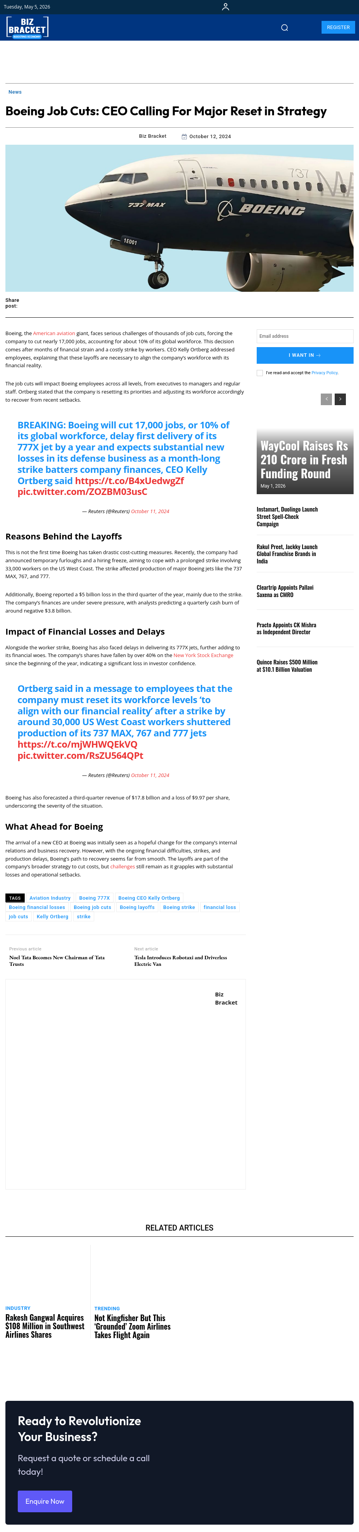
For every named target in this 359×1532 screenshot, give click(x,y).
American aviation (54, 333)
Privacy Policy (324, 369)
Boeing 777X (94, 898)
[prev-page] (326, 396)
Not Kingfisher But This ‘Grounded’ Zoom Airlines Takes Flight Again (131, 1317)
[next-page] (340, 396)
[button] (284, 27)
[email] (305, 336)
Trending (106, 1307)
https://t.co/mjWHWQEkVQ (77, 744)
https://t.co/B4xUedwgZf (129, 480)
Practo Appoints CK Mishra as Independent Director (285, 625)
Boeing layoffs (137, 907)
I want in (305, 354)
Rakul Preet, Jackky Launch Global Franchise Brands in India (288, 551)
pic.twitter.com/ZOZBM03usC (82, 491)
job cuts (18, 916)
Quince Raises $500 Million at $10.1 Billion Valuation (286, 662)
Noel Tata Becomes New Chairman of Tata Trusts (57, 960)
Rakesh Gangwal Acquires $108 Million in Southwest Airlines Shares (44, 1317)
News (15, 92)
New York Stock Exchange (204, 655)
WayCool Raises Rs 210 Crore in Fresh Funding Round (300, 470)
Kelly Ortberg (52, 916)
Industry (16, 1307)
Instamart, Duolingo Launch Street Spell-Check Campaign (285, 513)
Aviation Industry (50, 898)
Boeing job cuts (92, 907)
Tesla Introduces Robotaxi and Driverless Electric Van (180, 960)
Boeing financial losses (37, 907)
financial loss (220, 907)
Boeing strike (179, 907)
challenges (123, 866)
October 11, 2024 (150, 511)
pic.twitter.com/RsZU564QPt (80, 755)
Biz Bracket (152, 136)
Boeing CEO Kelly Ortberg (149, 898)
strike (84, 916)
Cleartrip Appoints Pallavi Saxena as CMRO (289, 588)
